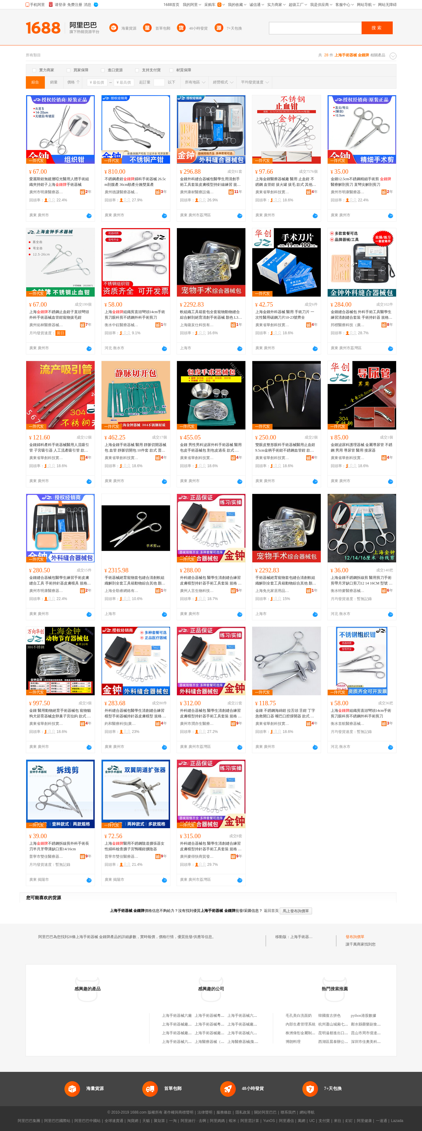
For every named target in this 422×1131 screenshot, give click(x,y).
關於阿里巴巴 (265, 1112)
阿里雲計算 (249, 1121)
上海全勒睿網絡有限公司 (122, 591)
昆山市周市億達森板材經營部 (375, 1033)
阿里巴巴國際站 (57, 1121)
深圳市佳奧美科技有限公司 (373, 1041)
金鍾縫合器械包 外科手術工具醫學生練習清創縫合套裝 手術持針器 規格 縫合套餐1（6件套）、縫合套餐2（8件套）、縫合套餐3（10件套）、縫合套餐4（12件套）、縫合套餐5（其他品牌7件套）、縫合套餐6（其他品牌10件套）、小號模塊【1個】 (361, 315)
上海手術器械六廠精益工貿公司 (253, 1033)
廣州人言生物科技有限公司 (197, 591)
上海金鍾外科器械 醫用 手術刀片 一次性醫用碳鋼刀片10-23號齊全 (284, 315)
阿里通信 (286, 1121)
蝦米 (232, 1121)
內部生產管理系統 (300, 1024)
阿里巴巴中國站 (87, 1121)
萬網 (301, 1121)
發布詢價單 (355, 937)
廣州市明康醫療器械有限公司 (46, 192)
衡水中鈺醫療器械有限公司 (122, 325)
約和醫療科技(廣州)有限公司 (122, 723)
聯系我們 (288, 1112)
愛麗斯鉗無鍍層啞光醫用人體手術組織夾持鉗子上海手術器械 (59, 182)
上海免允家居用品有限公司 (272, 591)
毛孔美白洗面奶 (299, 1015)
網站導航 (307, 1112)
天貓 (146, 1121)
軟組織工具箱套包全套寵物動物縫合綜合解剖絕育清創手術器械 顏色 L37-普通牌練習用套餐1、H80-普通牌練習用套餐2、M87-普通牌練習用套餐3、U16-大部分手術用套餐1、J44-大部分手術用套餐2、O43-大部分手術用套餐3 (211, 315)
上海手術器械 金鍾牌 (307, 937)
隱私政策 (242, 1112)
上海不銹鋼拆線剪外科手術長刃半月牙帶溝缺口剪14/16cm (59, 846)
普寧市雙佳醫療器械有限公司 (46, 856)
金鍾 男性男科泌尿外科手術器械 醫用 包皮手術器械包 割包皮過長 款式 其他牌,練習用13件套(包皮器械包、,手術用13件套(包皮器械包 (211, 448)
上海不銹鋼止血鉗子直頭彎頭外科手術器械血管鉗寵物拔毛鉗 (59, 315)
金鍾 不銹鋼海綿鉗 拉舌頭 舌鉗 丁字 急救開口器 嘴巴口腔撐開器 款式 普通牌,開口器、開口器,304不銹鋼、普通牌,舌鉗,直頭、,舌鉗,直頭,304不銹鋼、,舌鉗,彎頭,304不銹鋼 (286, 713)
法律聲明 (204, 1112)
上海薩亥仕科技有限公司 (197, 325)
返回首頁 (271, 910)
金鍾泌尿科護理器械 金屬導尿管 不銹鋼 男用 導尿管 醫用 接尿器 (361, 448)
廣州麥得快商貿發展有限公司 (197, 856)
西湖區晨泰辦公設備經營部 (340, 1041)
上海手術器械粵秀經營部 (215, 1015)
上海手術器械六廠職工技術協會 (188, 1041)
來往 (337, 1121)
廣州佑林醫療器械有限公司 (46, 325)
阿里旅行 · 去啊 (193, 1121)
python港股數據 (363, 1015)
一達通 (381, 1121)
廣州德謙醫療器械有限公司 (122, 192)
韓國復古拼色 (329, 1015)
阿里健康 (364, 1121)
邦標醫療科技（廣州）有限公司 (348, 325)
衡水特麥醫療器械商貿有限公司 (348, 591)
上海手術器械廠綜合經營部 (249, 1024)
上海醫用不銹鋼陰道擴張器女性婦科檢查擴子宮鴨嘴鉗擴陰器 (134, 846)
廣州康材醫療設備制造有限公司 (197, 192)
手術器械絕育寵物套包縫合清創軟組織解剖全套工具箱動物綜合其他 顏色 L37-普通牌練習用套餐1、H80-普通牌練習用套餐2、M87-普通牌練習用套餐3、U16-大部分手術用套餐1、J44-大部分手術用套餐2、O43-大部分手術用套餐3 (135, 580)
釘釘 (349, 1121)
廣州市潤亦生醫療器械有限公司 (197, 723)
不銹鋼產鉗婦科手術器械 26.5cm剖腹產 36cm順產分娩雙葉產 (135, 182)
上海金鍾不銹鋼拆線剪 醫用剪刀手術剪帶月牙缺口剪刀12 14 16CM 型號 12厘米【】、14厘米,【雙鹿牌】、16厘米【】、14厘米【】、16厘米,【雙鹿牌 (362, 580)
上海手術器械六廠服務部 (247, 1015)
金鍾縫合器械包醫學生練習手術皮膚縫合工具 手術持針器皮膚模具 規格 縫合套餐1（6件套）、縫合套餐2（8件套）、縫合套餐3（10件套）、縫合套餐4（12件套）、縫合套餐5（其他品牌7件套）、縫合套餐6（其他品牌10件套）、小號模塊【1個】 (60, 580)
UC (312, 1121)
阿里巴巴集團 (29, 1121)
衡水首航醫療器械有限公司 (348, 723)
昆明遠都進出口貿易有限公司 (342, 1033)
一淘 (173, 1121)
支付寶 (324, 1121)
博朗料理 (293, 1041)
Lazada (397, 1121)
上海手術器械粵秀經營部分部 (219, 1024)
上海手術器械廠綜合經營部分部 (188, 1033)
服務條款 (223, 1112)
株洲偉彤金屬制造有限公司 (308, 1033)
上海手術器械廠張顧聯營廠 (217, 1033)
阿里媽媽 (217, 1121)
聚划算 (159, 1121)
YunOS (269, 1121)
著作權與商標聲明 (178, 1112)
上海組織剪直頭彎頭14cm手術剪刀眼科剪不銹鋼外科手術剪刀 (135, 315)
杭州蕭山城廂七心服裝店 (338, 1024)
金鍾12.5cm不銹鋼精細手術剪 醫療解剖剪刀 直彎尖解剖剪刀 (361, 182)
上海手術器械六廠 (177, 1015)
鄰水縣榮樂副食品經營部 (371, 1024)
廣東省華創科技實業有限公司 (272, 192)
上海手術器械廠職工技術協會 (186, 1024)
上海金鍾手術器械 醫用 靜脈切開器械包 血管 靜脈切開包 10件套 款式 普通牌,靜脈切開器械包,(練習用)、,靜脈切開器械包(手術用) (135, 448)
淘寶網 (132, 1121)
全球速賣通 (114, 1121)
